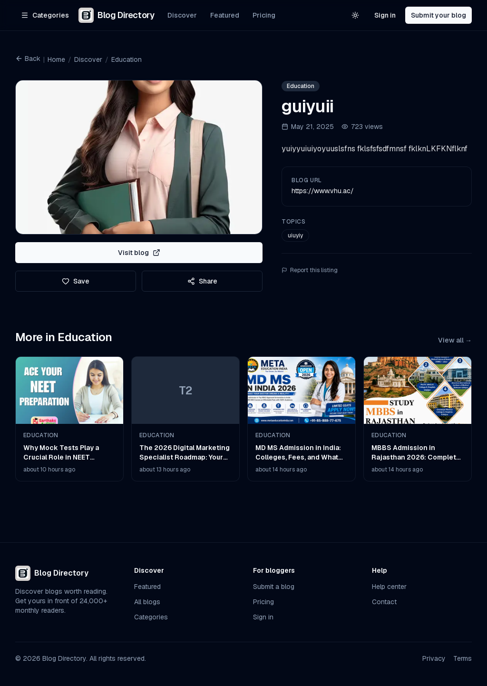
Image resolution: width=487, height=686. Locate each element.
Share (202, 281)
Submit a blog (273, 586)
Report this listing (310, 270)
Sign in (385, 15)
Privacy (434, 658)
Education (126, 59)
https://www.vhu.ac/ (323, 190)
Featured (224, 15)
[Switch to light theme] (355, 15)
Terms (462, 658)
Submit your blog (438, 15)
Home (56, 59)
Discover (182, 15)
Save (75, 281)
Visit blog (139, 252)
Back (27, 58)
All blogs (147, 602)
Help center (389, 586)
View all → (455, 340)
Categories (151, 617)
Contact (384, 602)
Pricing (264, 15)
